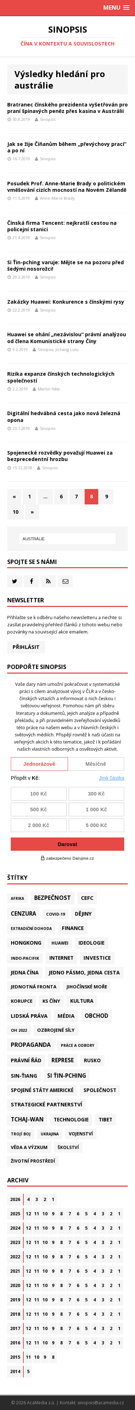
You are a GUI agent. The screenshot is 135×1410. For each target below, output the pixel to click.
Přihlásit (26, 647)
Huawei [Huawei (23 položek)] (59, 943)
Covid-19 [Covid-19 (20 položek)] (55, 914)
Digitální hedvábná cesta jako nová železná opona (63, 416)
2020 (15, 1285)
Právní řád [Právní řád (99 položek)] (26, 1060)
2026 (15, 1199)
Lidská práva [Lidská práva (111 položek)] (29, 1015)
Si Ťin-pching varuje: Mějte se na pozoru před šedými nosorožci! (65, 265)
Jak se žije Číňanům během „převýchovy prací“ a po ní (66, 147)
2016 (15, 1343)
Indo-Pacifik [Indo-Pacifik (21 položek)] (25, 958)
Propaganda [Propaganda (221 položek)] (31, 1045)
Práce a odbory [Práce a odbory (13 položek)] (77, 1045)
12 (28, 1214)
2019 (15, 1300)
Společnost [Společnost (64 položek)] (100, 1090)
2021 (15, 1271)
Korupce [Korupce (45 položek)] (21, 1001)
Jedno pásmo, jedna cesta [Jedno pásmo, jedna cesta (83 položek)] (84, 972)
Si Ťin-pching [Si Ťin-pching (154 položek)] (66, 1075)
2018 (15, 1314)
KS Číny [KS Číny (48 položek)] (51, 1001)
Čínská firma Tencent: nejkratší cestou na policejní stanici (62, 226)
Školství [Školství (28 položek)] (68, 1147)
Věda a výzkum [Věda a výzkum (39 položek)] (29, 1147)
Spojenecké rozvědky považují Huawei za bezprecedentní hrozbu (60, 455)
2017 (15, 1328)
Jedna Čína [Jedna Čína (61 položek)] (25, 972)
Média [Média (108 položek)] (66, 1015)
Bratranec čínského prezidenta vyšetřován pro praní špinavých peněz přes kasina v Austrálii (67, 107)
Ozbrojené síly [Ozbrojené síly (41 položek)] (56, 1030)
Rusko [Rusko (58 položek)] (92, 1060)
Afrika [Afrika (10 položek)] (17, 898)
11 (36, 1214)
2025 (15, 1214)
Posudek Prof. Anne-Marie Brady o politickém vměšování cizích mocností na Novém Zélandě (66, 186)
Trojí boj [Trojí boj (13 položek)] (21, 1133)
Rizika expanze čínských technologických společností (60, 377)
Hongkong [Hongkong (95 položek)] (26, 942)
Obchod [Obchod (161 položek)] (96, 1015)
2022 (15, 1257)
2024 (15, 1228)
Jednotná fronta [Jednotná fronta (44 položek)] (34, 986)
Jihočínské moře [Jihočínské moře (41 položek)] (87, 987)
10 (15, 511)
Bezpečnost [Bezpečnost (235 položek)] (52, 898)
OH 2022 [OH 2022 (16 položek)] (19, 1030)
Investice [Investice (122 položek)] (97, 957)
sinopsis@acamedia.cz (100, 1403)
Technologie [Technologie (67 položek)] (71, 1119)
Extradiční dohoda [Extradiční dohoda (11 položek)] (31, 928)
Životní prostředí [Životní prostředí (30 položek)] (33, 1161)
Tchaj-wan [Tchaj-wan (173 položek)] (27, 1119)
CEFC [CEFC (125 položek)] (87, 897)
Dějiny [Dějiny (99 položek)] (83, 913)
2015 (15, 1357)
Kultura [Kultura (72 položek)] (81, 1000)
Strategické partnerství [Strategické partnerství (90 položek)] (46, 1104)
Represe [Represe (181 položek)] (62, 1060)
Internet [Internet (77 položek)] (61, 957)
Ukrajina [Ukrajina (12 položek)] (50, 1133)
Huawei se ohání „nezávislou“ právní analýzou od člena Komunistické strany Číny (66, 337)
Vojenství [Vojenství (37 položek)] (81, 1134)
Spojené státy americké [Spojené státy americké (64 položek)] (42, 1090)
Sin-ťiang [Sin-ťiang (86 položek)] (24, 1075)
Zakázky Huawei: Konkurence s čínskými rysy (65, 301)
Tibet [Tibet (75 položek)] (105, 1119)
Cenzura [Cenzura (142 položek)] (23, 913)
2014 (15, 1371)
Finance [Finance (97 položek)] (73, 928)
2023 (15, 1242)
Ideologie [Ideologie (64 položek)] (91, 943)
